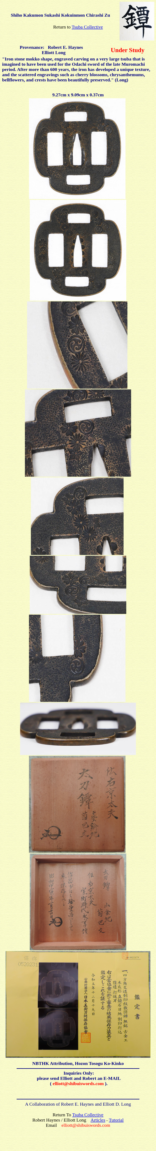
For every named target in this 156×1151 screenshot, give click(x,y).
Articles (98, 1120)
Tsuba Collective (87, 26)
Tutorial (116, 1120)
